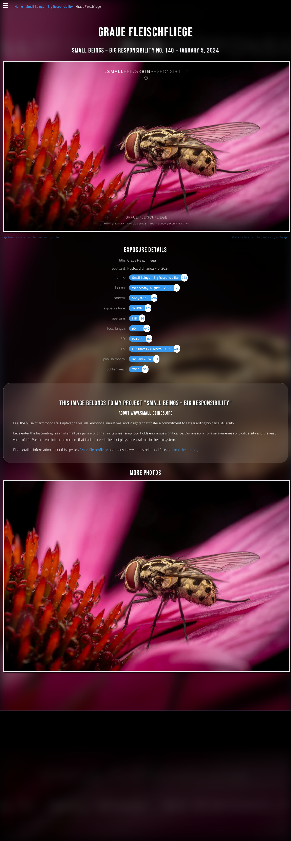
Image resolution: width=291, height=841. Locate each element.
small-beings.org (185, 449)
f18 (138, 318)
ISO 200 (142, 339)
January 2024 (145, 359)
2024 (140, 369)
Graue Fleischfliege (93, 449)
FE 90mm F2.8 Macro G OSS (156, 349)
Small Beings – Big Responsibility (49, 6)
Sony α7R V (145, 298)
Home (19, 6)
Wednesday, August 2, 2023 (156, 288)
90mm (141, 328)
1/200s (141, 308)
